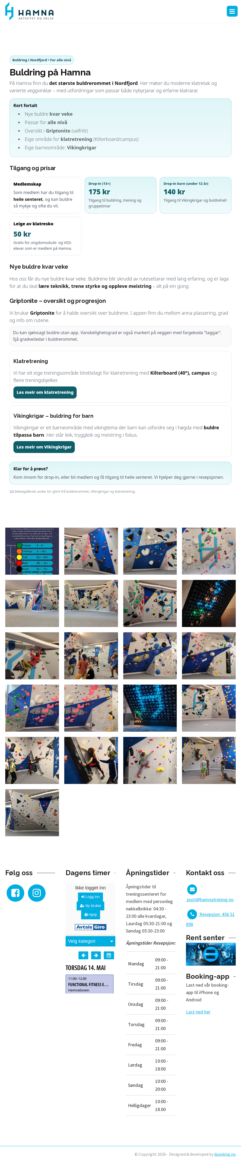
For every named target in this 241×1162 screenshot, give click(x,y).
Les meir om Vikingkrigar (44, 447)
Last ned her (198, 1012)
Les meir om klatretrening (45, 392)
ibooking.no (225, 1154)
